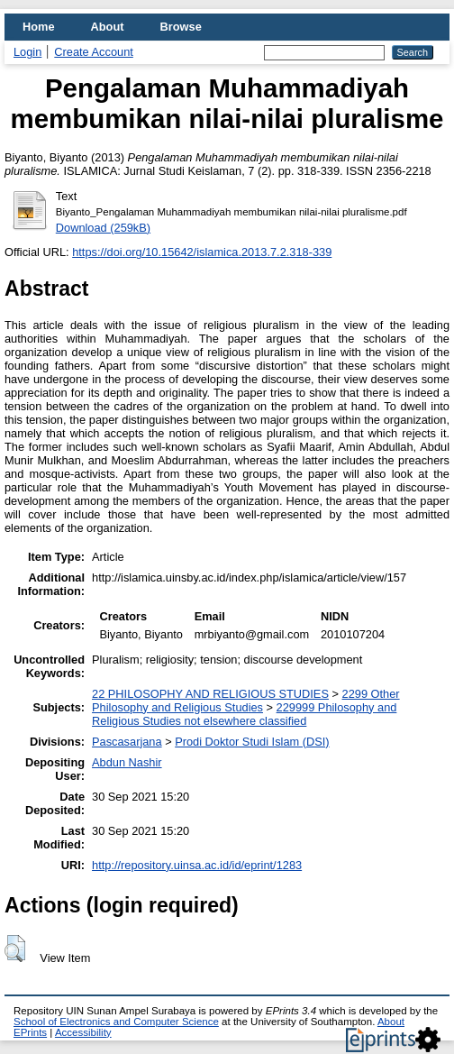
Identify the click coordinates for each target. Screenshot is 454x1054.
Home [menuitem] (39, 26)
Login (27, 52)
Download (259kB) (103, 227)
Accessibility (83, 1032)
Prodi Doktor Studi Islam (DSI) (252, 741)
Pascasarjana (127, 741)
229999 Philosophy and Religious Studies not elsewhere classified (244, 714)
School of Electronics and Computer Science (116, 1021)
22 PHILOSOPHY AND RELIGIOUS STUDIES (210, 694)
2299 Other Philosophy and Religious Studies (246, 700)
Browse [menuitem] (181, 26)
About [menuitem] (107, 26)
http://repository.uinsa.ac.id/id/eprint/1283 (197, 865)
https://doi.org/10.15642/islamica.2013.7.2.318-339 (201, 252)
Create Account (93, 52)
